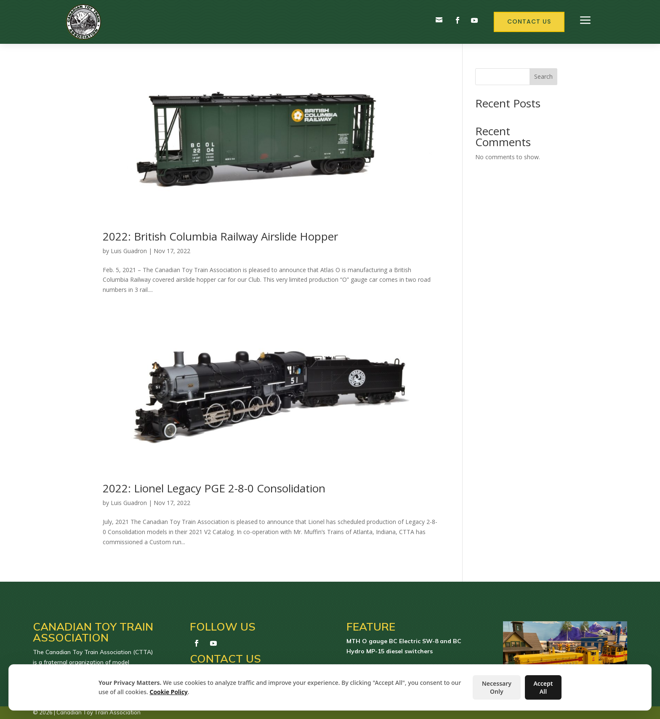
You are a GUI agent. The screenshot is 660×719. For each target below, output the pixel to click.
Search (543, 76)
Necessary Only (496, 687)
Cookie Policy (169, 692)
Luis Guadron (129, 251)
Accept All (543, 687)
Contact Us (529, 21)
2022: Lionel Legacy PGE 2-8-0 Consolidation (214, 488)
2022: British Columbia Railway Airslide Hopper (220, 236)
